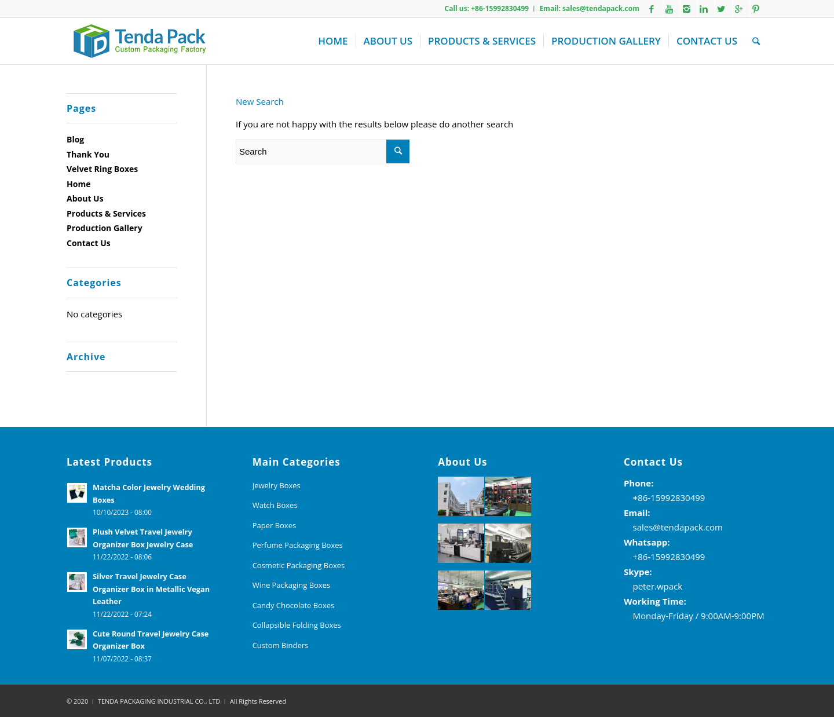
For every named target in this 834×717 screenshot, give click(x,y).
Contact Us (89, 242)
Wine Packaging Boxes (292, 585)
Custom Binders (281, 645)
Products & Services (106, 213)
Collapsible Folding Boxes (297, 625)
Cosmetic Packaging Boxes (299, 565)
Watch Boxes (275, 505)
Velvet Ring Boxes (102, 168)
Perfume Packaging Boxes (298, 545)
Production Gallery (104, 227)
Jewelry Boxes (277, 485)
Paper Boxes (275, 525)
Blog (75, 139)
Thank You (88, 154)
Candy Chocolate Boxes (294, 605)
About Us (85, 198)
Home (78, 183)
